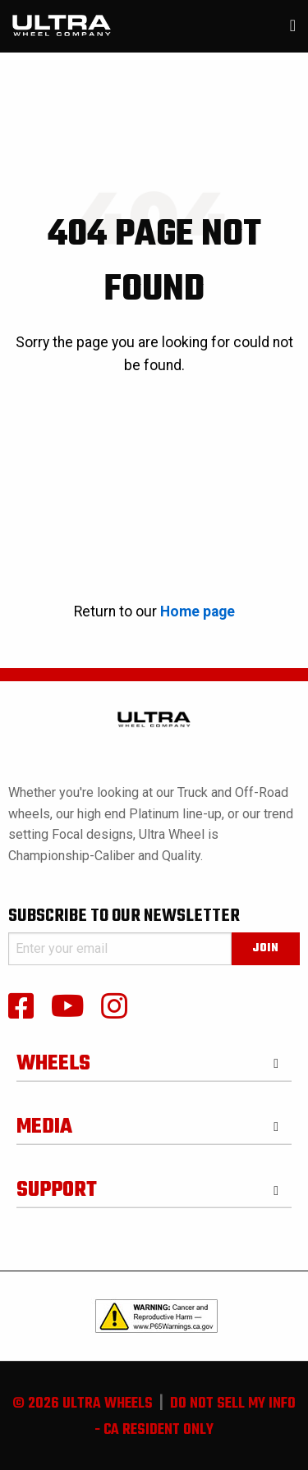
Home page (197, 611)
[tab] (154, 1058)
